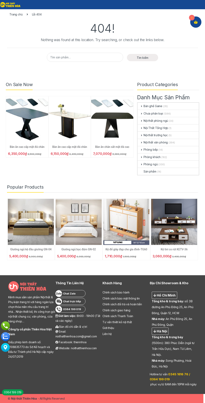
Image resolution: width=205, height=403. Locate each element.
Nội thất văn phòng (153, 142)
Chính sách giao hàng (116, 310)
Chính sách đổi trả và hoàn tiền (122, 304)
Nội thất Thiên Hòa (24, 398)
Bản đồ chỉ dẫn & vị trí (71, 326)
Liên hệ (107, 334)
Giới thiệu (108, 328)
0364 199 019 (12, 392)
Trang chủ (16, 14)
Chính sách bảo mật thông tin (121, 298)
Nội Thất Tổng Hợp (153, 128)
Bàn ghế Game (150, 106)
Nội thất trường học (153, 135)
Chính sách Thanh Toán (117, 316)
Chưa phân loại (150, 113)
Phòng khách (149, 157)
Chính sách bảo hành (116, 292)
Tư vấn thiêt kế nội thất (117, 322)
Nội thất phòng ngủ (153, 120)
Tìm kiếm (142, 57)
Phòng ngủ (148, 164)
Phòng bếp (148, 149)
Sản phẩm (147, 171)
